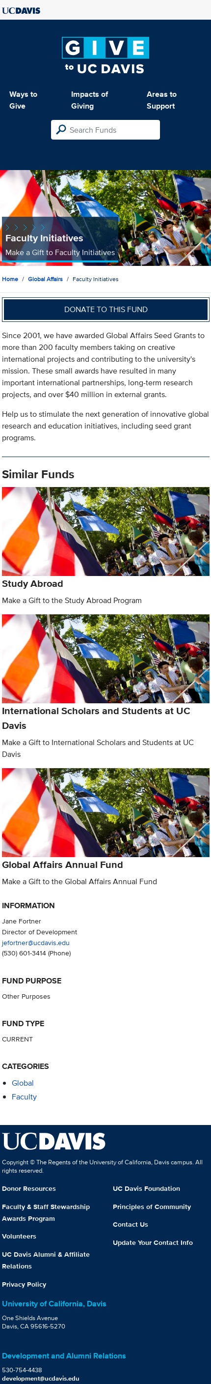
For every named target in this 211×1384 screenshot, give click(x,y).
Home (10, 279)
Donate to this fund (106, 309)
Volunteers (19, 1236)
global (23, 1083)
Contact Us (130, 1224)
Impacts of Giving (89, 100)
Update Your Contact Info (153, 1242)
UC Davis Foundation (146, 1188)
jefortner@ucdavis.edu (36, 942)
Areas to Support (162, 100)
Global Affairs (45, 279)
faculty (24, 1096)
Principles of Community (152, 1206)
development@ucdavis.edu (40, 1378)
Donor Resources (29, 1188)
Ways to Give (23, 100)
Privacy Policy (24, 1284)
